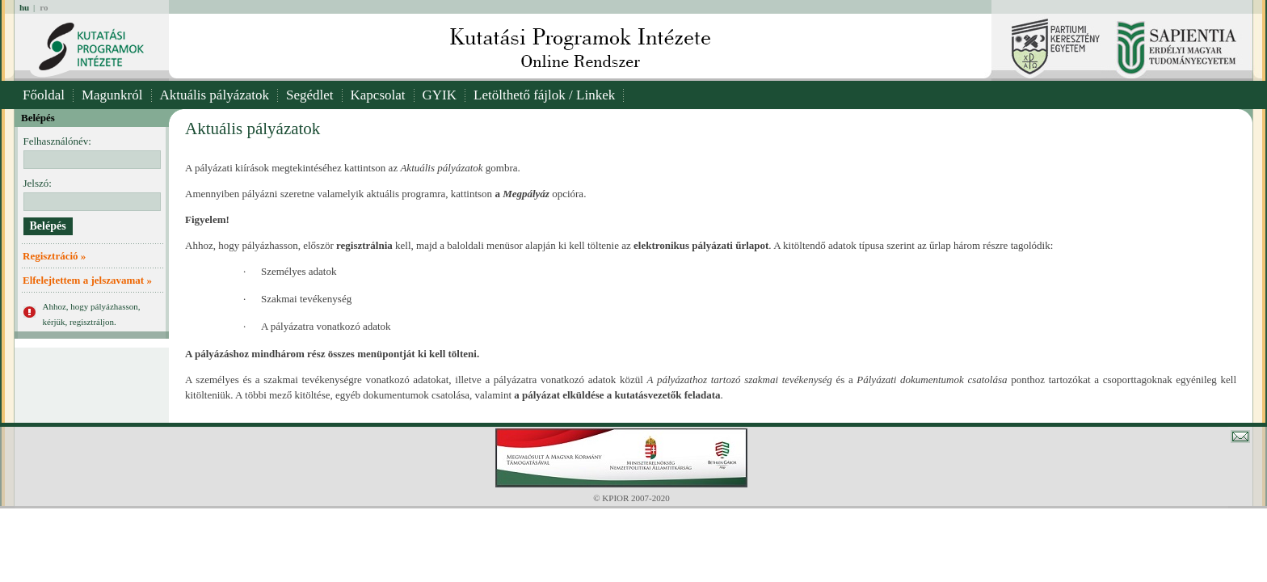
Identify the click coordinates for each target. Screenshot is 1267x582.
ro (44, 7)
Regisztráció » (54, 256)
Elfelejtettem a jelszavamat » (87, 280)
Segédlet (310, 95)
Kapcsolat (378, 95)
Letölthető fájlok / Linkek (544, 95)
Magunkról (112, 95)
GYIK (440, 95)
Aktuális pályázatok (215, 95)
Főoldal (44, 95)
